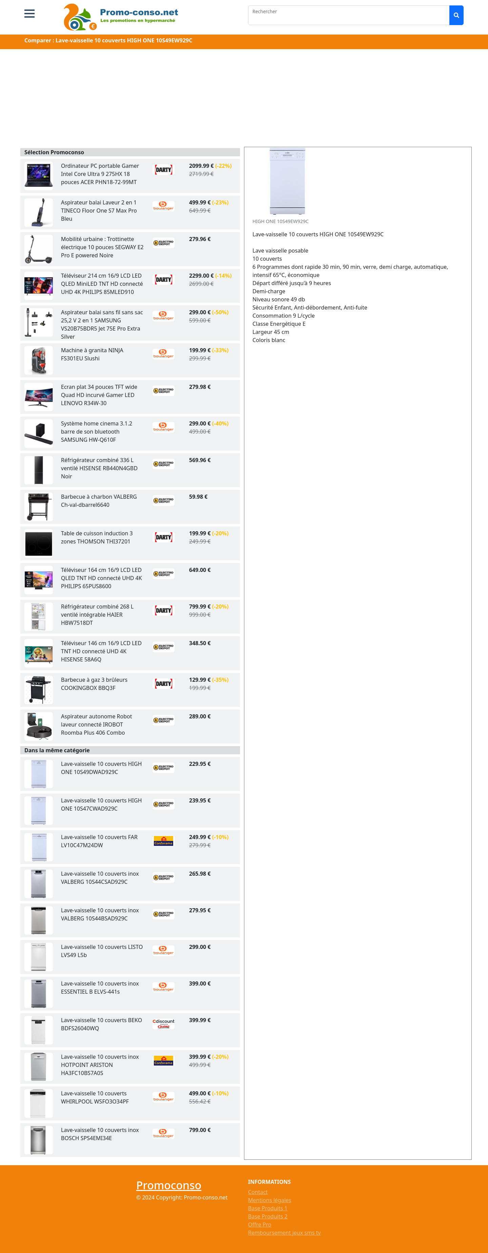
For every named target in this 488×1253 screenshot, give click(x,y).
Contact (258, 1192)
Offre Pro (259, 1224)
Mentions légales (269, 1200)
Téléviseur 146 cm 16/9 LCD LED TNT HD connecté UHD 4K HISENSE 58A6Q (101, 651)
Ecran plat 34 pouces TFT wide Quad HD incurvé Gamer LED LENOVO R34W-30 (99, 395)
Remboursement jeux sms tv (284, 1232)
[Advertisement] (244, 99)
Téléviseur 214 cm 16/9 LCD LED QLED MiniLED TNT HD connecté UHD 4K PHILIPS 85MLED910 (102, 284)
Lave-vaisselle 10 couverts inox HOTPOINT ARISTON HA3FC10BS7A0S (100, 1065)
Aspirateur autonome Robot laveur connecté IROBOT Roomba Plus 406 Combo (96, 724)
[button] (29, 13)
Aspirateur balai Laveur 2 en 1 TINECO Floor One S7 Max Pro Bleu (99, 210)
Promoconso (168, 1185)
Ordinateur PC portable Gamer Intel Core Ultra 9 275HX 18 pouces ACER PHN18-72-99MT (100, 174)
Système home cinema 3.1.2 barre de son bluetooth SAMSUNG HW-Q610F (96, 431)
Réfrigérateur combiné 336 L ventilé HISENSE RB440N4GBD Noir (99, 468)
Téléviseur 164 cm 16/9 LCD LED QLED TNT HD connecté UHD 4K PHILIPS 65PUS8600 (101, 578)
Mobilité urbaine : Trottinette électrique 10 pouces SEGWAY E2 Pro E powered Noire (102, 247)
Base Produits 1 (267, 1208)
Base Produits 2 (267, 1216)
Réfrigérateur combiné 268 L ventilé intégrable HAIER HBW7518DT (97, 614)
